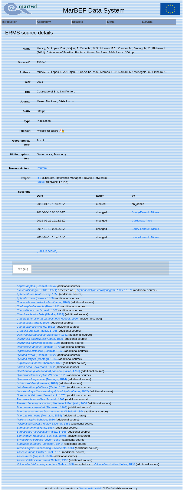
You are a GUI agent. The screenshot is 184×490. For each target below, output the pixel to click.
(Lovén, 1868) (37, 439)
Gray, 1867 (34, 427)
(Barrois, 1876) (34, 298)
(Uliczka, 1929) (39, 314)
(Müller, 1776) (35, 330)
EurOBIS (147, 21)
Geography (44, 21)
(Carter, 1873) (40, 387)
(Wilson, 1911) (40, 375)
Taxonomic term (19, 168)
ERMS (111, 21)
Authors (25, 72)
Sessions (24, 191)
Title (27, 91)
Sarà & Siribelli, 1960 (41, 460)
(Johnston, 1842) (38, 443)
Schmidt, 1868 (39, 399)
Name (26, 48)
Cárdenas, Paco (142, 220)
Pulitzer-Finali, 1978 (37, 452)
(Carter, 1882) (51, 391)
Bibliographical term (20, 156)
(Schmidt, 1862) (38, 350)
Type (27, 121)
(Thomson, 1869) (40, 407)
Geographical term (21, 142)
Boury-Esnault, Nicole (145, 212)
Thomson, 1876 (38, 363)
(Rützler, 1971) (35, 290)
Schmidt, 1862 (36, 310)
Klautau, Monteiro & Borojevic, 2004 (50, 403)
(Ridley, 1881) (34, 326)
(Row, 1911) (37, 306)
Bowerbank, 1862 (34, 367)
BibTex (41, 181)
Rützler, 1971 (103, 290)
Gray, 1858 (36, 294)
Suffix (26, 111)
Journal (25, 101)
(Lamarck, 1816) (36, 383)
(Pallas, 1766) (47, 371)
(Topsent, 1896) (33, 456)
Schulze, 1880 (34, 419)
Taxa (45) (22, 269)
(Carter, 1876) (42, 302)
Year (27, 82)
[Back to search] (47, 251)
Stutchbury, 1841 (41, 334)
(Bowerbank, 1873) (40, 395)
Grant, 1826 (31, 322)
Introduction (9, 21)
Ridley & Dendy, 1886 (42, 423)
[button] (15, 286)
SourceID (24, 62)
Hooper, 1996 (46, 318)
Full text (25, 130)
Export (25, 178)
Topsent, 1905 (37, 342)
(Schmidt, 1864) (35, 286)
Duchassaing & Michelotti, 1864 (49, 411)
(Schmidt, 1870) (40, 435)
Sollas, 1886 (44, 464)
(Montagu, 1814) (36, 359)
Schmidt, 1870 (37, 346)
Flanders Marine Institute (90, 488)
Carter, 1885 (38, 338)
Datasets (77, 21)
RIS (39, 177)
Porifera (42, 168)
